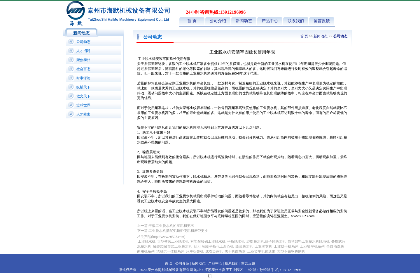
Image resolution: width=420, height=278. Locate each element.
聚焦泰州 (83, 60)
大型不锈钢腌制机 (291, 251)
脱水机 (167, 216)
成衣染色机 (214, 251)
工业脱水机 (146, 59)
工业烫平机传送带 (261, 251)
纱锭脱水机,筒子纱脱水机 (266, 241)
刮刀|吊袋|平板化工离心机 (214, 246)
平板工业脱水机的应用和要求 (171, 226)
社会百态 (83, 69)
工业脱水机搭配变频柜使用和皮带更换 (178, 231)
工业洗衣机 (263, 246)
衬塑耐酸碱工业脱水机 (207, 241)
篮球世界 (83, 105)
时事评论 (83, 78)
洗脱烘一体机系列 (170, 251)
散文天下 (83, 96)
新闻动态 (244, 21)
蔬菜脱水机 (244, 246)
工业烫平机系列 (312, 246)
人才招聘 (83, 51)
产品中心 (270, 21)
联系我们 (296, 21)
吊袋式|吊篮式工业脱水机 (172, 246)
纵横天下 (83, 87)
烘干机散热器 (235, 251)
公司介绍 (218, 21)
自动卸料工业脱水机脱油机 (309, 241)
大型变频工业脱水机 (173, 241)
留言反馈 (322, 21)
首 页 (192, 21)
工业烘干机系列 (286, 246)
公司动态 (83, 42)
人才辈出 (83, 114)
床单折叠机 (195, 251)
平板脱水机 (236, 241)
